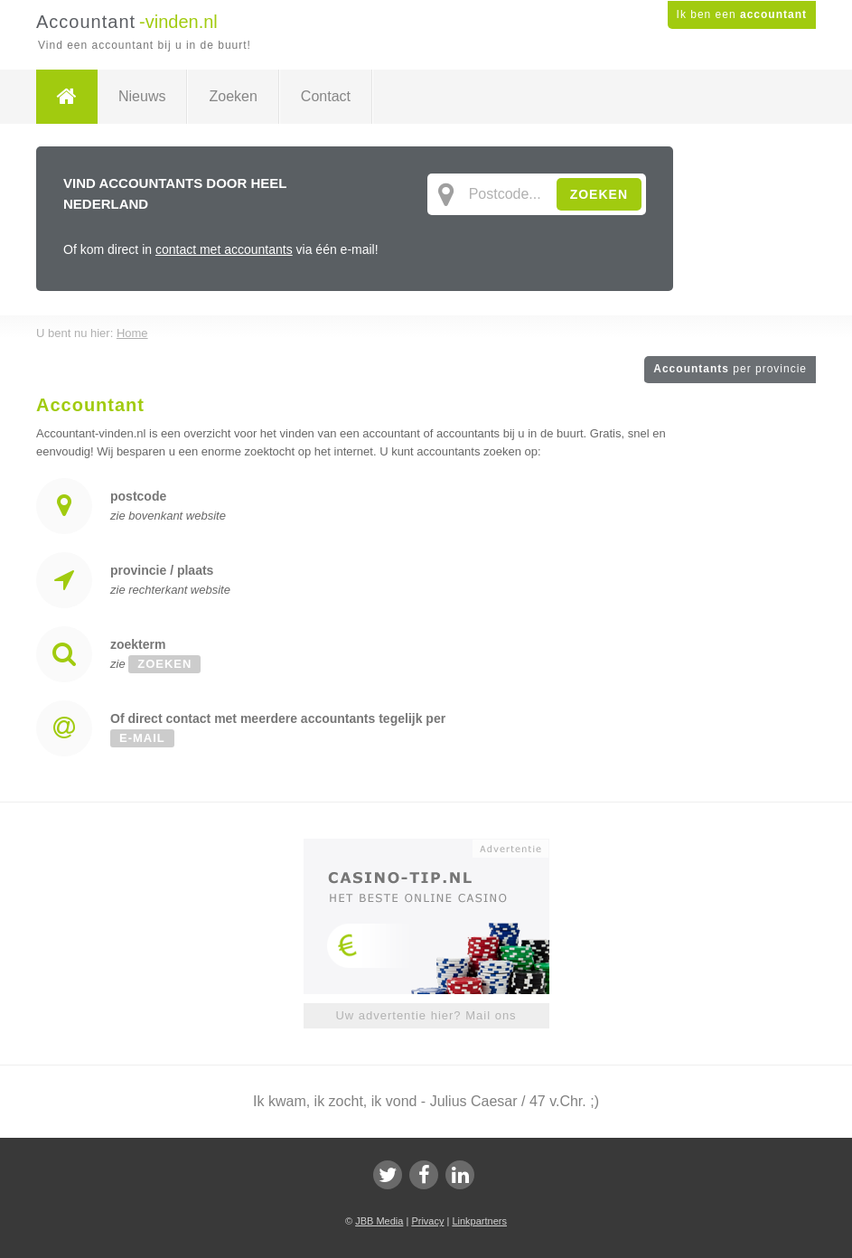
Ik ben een (742, 14)
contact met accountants (224, 249)
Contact (326, 96)
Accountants (730, 368)
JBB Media (379, 1221)
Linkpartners (479, 1221)
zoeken (164, 664)
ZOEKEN (599, 194)
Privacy (427, 1221)
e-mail (142, 738)
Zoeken (233, 96)
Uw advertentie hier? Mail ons (425, 1015)
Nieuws (141, 96)
